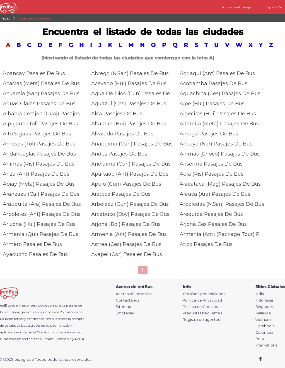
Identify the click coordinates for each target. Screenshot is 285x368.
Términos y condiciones (204, 294)
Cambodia (265, 326)
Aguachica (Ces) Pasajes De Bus (220, 93)
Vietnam (263, 319)
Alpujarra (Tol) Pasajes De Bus (40, 124)
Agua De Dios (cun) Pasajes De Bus (136, 93)
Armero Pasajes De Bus (32, 244)
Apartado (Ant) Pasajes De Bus (129, 174)
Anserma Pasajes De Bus (211, 164)
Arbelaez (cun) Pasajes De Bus (130, 204)
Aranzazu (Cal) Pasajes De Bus (41, 194)
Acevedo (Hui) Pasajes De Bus (128, 83)
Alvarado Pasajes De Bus (122, 134)
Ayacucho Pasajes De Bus (35, 254)
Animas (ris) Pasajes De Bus (38, 164)
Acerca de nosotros (133, 294)
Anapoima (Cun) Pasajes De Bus (132, 144)
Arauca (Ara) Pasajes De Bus (215, 194)
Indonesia (264, 300)
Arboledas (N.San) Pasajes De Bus (222, 204)
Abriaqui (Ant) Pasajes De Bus (217, 73)
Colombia (264, 332)
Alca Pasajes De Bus (116, 114)
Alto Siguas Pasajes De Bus (37, 134)
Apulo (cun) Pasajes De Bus (126, 184)
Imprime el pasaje (236, 7)
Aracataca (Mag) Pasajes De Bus (220, 184)
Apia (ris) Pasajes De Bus (211, 174)
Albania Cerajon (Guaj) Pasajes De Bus (51, 114)
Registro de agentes (201, 319)
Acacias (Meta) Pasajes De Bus (41, 83)
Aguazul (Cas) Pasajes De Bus (128, 104)
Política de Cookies (200, 307)
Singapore (265, 307)
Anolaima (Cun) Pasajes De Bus (131, 164)
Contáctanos (127, 300)
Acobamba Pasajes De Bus (213, 83)
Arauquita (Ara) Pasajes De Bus (42, 204)
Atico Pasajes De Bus (206, 244)
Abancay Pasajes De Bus (34, 73)
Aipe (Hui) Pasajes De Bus (212, 104)
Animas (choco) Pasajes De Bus (220, 154)
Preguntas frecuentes (202, 313)
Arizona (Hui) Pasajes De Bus (39, 224)
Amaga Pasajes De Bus (209, 134)
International (266, 345)
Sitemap (123, 307)
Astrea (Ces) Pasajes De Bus (126, 244)
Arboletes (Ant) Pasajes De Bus (42, 214)
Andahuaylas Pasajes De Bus (39, 154)
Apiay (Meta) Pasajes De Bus (39, 184)
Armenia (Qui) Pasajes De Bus (40, 234)
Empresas (125, 313)
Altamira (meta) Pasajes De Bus (219, 124)
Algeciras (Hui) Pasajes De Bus (218, 114)
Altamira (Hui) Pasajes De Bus (128, 124)
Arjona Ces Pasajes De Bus (213, 224)
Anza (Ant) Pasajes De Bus (36, 174)
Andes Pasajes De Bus (119, 154)
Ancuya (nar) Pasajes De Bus (216, 144)
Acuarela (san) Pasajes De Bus (41, 93)
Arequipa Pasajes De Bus (211, 214)
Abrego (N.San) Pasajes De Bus (130, 73)
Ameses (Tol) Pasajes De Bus (39, 144)
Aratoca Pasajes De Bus (121, 194)
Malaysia (263, 313)
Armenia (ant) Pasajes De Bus (129, 234)
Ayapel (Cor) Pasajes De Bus (126, 254)
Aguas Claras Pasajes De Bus (39, 104)
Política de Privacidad (202, 300)
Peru (259, 339)
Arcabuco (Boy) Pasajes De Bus (130, 214)
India (259, 294)
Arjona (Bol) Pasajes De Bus (126, 224)
